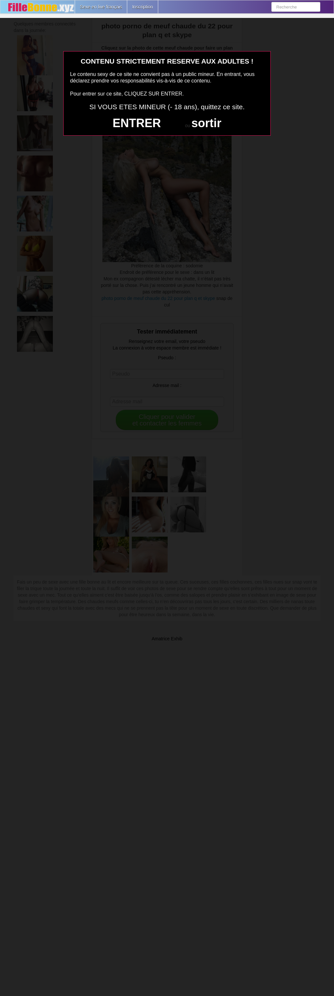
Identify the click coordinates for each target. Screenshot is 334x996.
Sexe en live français (101, 6)
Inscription (142, 6)
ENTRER (137, 123)
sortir (206, 123)
